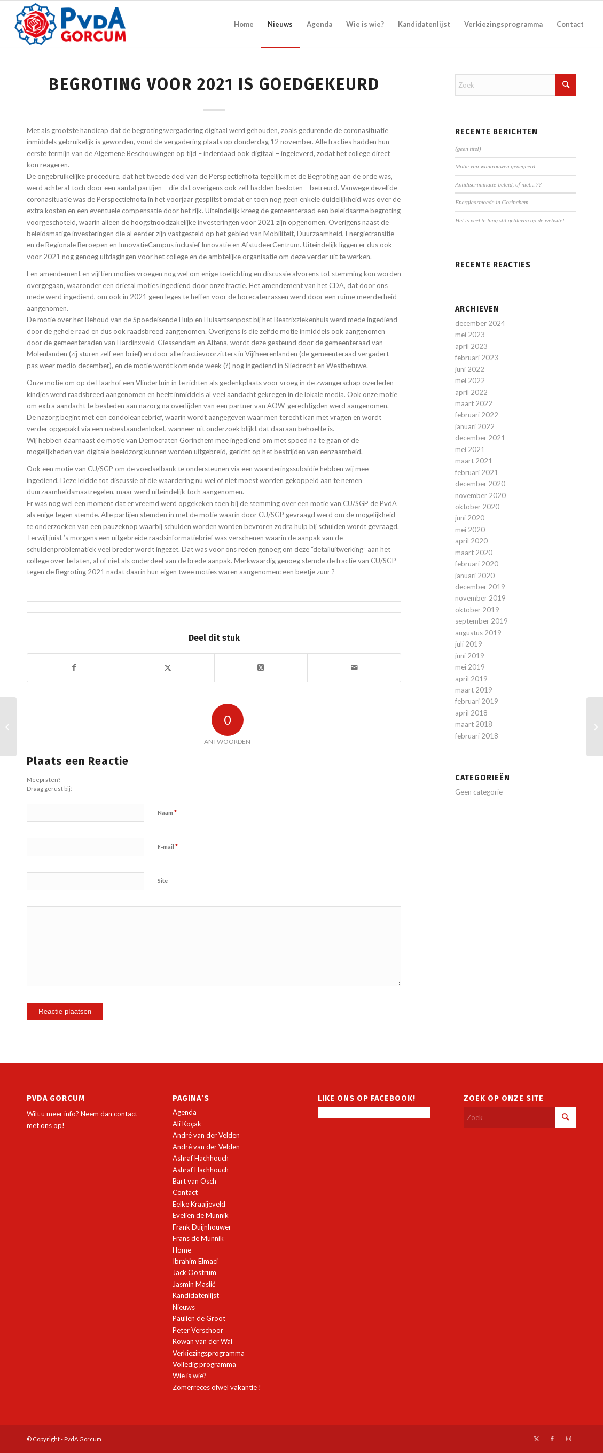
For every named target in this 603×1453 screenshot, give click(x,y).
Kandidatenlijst (196, 1295)
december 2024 (480, 323)
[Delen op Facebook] (74, 667)
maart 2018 (473, 724)
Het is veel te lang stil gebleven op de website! (510, 220)
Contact (185, 1192)
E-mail (168, 846)
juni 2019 (469, 655)
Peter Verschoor (198, 1330)
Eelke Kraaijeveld (199, 1204)
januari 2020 (475, 575)
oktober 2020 (477, 506)
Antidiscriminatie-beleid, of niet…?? (498, 184)
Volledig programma (204, 1364)
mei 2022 (470, 380)
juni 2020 (469, 518)
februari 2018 (476, 736)
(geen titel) (468, 148)
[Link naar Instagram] (568, 1439)
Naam (167, 812)
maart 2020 (473, 552)
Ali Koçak (187, 1124)
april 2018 (471, 713)
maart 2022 (473, 403)
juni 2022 (469, 369)
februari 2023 (476, 357)
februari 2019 (476, 701)
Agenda (185, 1112)
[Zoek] (515, 85)
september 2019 (481, 621)
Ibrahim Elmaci (195, 1261)
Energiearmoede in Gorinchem (491, 202)
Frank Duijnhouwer (202, 1227)
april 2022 (471, 392)
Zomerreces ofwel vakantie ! (217, 1387)
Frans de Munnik (198, 1238)
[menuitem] (244, 24)
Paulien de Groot (199, 1318)
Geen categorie (479, 792)
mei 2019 (470, 667)
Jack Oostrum (194, 1272)
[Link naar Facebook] (552, 1439)
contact (125, 1113)
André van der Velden (206, 1135)
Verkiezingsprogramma (209, 1353)
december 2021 (480, 437)
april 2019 (471, 678)
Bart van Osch (194, 1181)
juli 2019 (468, 644)
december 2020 (480, 483)
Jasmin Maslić (194, 1284)
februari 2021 (476, 472)
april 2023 (471, 346)
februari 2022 (476, 414)
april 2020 (471, 541)
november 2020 (480, 495)
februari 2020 (476, 564)
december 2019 (480, 586)
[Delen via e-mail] (354, 667)
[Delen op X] (167, 667)
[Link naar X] (536, 1439)
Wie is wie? (190, 1375)
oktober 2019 (477, 609)
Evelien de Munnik (201, 1215)
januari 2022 (475, 426)
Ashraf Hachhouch (201, 1158)
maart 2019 (473, 690)
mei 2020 (470, 529)
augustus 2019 (478, 632)
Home (182, 1250)
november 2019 (480, 598)
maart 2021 (473, 460)
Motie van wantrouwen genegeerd (495, 166)
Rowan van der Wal (202, 1341)
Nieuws (184, 1307)
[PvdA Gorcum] (70, 24)
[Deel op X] (261, 667)
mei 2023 (470, 334)
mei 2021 (470, 449)
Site (163, 880)
